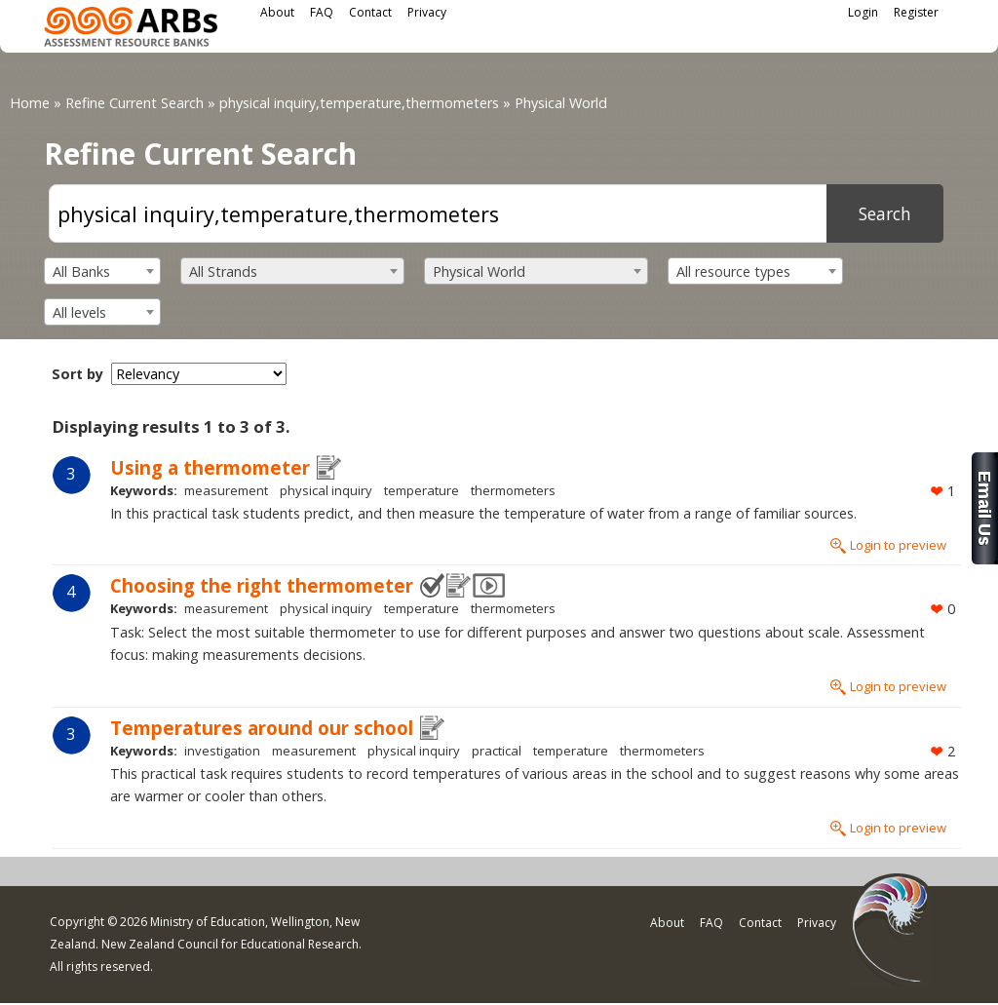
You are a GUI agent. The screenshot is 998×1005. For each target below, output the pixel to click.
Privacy (426, 12)
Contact (370, 12)
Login (863, 12)
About (277, 12)
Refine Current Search (134, 103)
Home (30, 103)
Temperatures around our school (261, 727)
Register (916, 12)
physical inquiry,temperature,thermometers (359, 103)
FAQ (321, 12)
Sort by (77, 374)
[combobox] (102, 271)
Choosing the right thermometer (261, 585)
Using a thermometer (210, 467)
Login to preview (898, 545)
